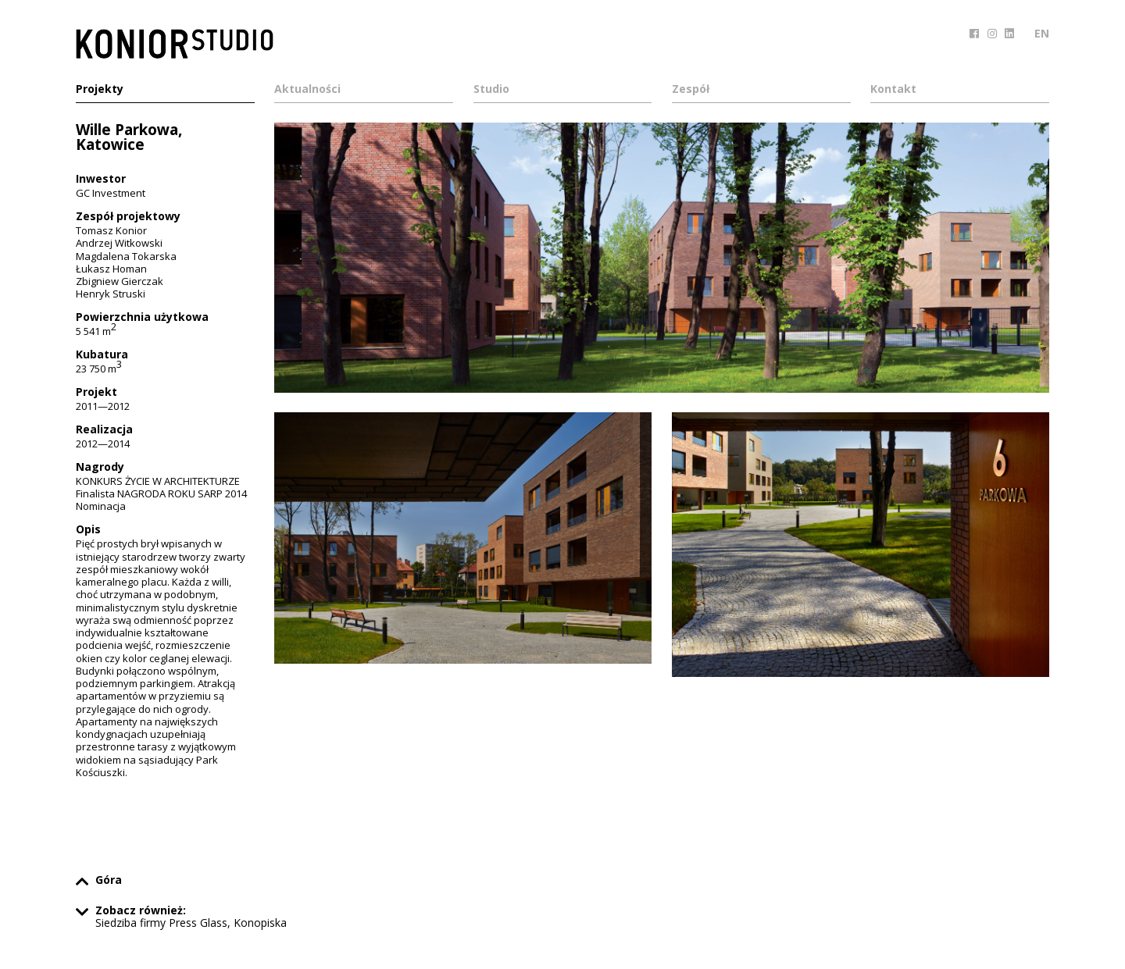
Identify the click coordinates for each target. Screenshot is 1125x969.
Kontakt (893, 90)
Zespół (690, 90)
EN (1041, 33)
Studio (491, 90)
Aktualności (307, 90)
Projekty (99, 90)
